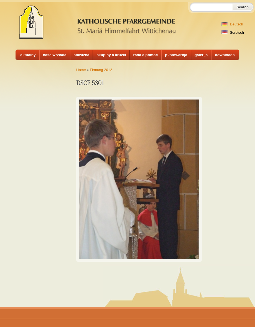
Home (81, 70)
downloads (224, 55)
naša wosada (55, 55)
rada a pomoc (145, 55)
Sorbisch (232, 32)
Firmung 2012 (101, 70)
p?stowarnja (176, 55)
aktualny (27, 55)
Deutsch (232, 24)
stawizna (82, 55)
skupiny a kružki (111, 55)
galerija (201, 55)
